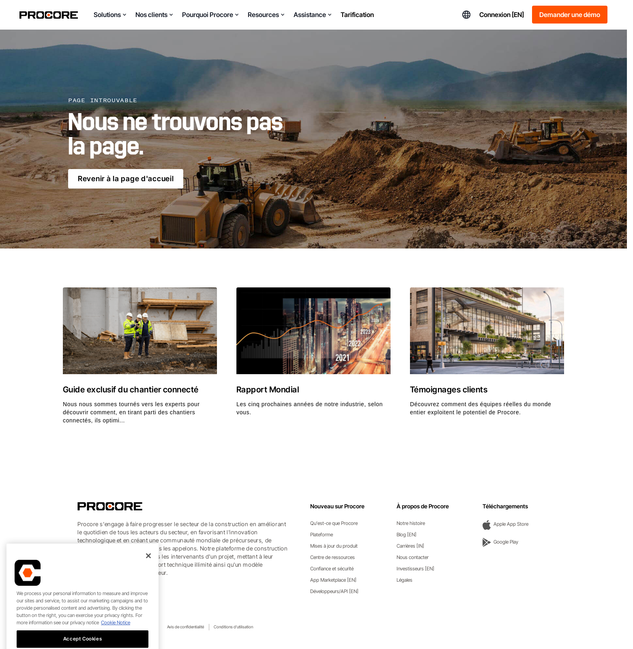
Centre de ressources (332, 557)
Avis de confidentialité (185, 626)
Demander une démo (569, 15)
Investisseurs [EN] (415, 568)
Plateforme (321, 534)
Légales (404, 580)
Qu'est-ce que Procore (334, 523)
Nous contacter (413, 557)
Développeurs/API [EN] (334, 591)
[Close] (148, 568)
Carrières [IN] (410, 546)
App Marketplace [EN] (333, 580)
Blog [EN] (406, 534)
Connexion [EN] (501, 15)
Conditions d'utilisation (233, 626)
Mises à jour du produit (334, 546)
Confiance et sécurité (332, 568)
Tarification (357, 15)
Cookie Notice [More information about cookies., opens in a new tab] (115, 635)
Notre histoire (411, 523)
